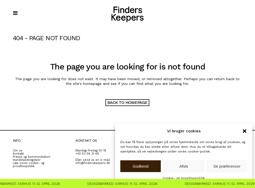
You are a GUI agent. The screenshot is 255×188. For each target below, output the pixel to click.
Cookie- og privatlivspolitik (184, 178)
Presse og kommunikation (31, 156)
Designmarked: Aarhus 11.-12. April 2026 (124, 184)
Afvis (184, 166)
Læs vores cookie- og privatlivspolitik (28, 164)
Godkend (141, 166)
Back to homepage (127, 102)
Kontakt (18, 153)
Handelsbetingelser (27, 160)
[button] (244, 131)
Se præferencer (226, 166)
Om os (17, 150)
